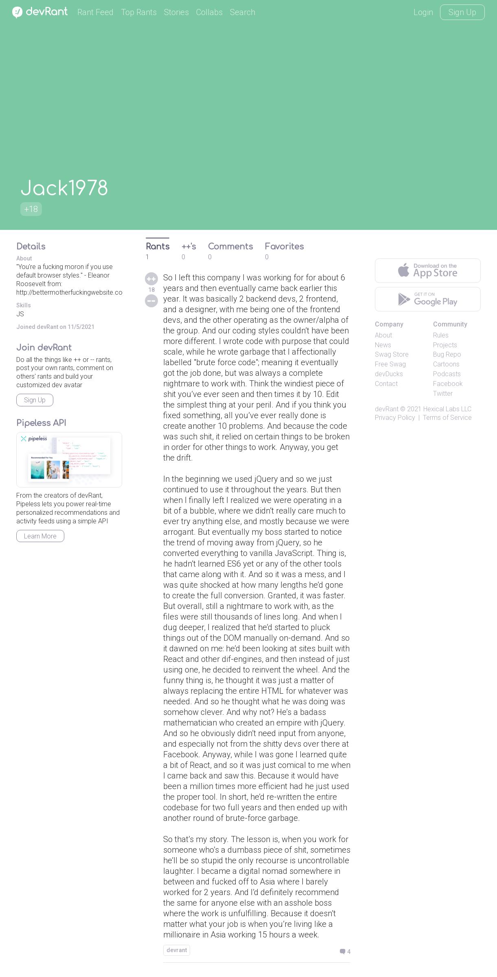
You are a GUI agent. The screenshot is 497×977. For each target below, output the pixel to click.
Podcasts (447, 374)
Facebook (448, 384)
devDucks (389, 374)
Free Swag (390, 364)
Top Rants (139, 12)
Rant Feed (95, 12)
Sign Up (462, 12)
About (383, 335)
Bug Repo (447, 354)
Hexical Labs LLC (447, 409)
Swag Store (392, 354)
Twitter (443, 393)
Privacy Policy (395, 417)
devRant (386, 409)
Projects (445, 345)
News (383, 345)
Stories (176, 12)
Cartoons (446, 364)
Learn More (40, 536)
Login (423, 12)
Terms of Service (447, 417)
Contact (386, 384)
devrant (176, 950)
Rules (441, 335)
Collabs (209, 12)
